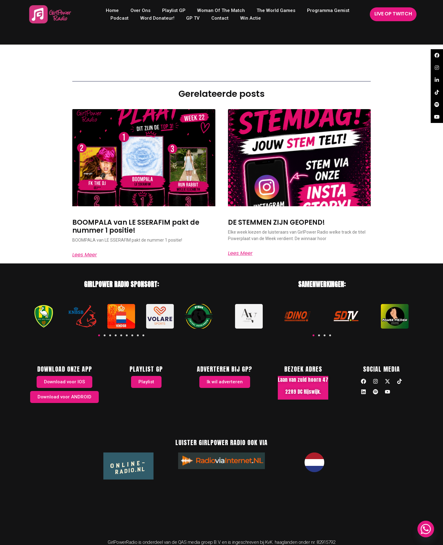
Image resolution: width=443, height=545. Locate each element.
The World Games (276, 10)
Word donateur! (157, 18)
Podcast (119, 18)
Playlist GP (174, 10)
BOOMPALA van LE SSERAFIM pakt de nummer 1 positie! (135, 226)
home (112, 10)
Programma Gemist (328, 10)
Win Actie (250, 18)
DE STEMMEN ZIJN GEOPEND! (276, 222)
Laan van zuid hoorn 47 (303, 379)
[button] (99, 335)
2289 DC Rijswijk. (303, 391)
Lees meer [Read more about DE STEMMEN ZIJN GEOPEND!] (240, 253)
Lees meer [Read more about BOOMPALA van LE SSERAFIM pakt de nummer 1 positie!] (84, 254)
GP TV (193, 18)
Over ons (140, 10)
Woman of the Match (221, 10)
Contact (220, 18)
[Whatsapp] (425, 529)
